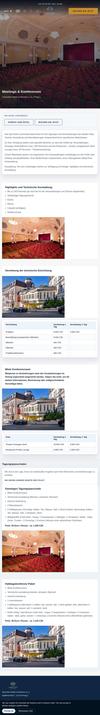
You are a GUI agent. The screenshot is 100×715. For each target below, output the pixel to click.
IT (31, 11)
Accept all (8, 711)
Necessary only (26, 711)
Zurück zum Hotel (19, 122)
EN (25, 11)
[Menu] (8, 11)
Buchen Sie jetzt (83, 11)
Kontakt (59, 4)
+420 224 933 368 (44, 4)
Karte (53, 4)
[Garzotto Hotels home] (50, 11)
